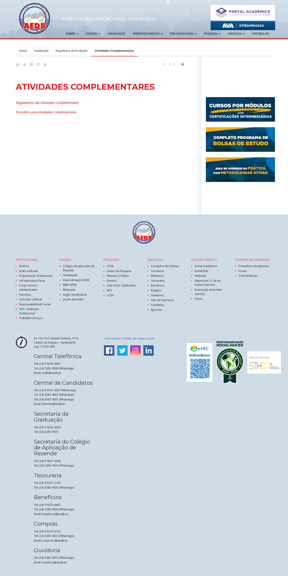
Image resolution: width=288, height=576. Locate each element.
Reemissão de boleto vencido (208, 292)
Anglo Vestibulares (75, 294)
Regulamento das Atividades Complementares (47, 103)
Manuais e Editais (118, 275)
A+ (165, 64)
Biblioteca (157, 275)
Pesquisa (212, 33)
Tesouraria (158, 280)
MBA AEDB (70, 284)
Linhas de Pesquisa (119, 271)
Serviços (236, 33)
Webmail (200, 275)
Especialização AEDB (76, 280)
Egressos (156, 309)
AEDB (34, 18)
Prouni (242, 271)
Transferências (248, 275)
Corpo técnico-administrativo (28, 287)
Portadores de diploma (253, 266)
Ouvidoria (157, 295)
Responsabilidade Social (35, 304)
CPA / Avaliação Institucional (29, 311)
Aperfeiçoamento (148, 33)
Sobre (72, 33)
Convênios (157, 305)
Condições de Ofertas (165, 266)
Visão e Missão (28, 271)
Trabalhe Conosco (31, 318)
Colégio (93, 33)
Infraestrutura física (32, 280)
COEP (110, 295)
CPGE (110, 266)
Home (23, 50)
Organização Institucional (35, 275)
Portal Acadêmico (206, 266)
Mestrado (69, 289)
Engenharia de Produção (72, 50)
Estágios (156, 290)
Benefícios (157, 285)
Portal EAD (201, 271)
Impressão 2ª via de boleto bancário (207, 283)
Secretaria (157, 271)
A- (174, 64)
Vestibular (260, 33)
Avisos (199, 298)
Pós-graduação (183, 33)
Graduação (116, 33)
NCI (109, 290)
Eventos (112, 280)
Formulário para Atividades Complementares (46, 112)
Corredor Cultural (30, 299)
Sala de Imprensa (162, 300)
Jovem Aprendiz (73, 299)
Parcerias (25, 294)
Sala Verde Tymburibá (121, 285)
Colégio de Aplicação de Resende (78, 268)
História (24, 266)
